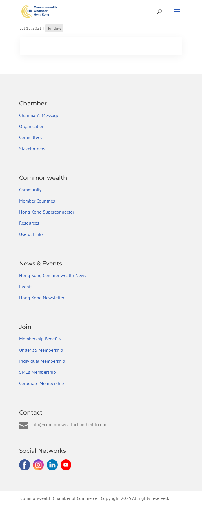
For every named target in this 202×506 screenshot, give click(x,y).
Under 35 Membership (41, 350)
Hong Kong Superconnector (46, 212)
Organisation (32, 126)
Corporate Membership (41, 383)
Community (30, 189)
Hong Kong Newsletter (41, 297)
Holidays (54, 28)
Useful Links (31, 234)
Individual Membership (42, 361)
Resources (29, 223)
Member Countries (37, 201)
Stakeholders (32, 148)
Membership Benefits (40, 339)
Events (25, 286)
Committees (30, 137)
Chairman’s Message (39, 115)
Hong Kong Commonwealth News (52, 275)
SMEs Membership (37, 372)
